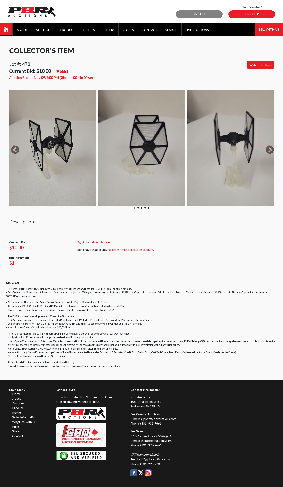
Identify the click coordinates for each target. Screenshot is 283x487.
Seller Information (24, 417)
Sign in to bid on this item (93, 242)
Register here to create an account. (131, 249)
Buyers (89, 30)
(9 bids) (62, 71)
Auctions (44, 30)
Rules (15, 426)
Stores (128, 30)
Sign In (199, 14)
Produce (67, 30)
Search (171, 30)
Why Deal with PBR (25, 422)
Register (252, 14)
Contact (149, 30)
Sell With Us (269, 29)
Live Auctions (197, 30)
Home (16, 394)
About (22, 30)
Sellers (109, 30)
